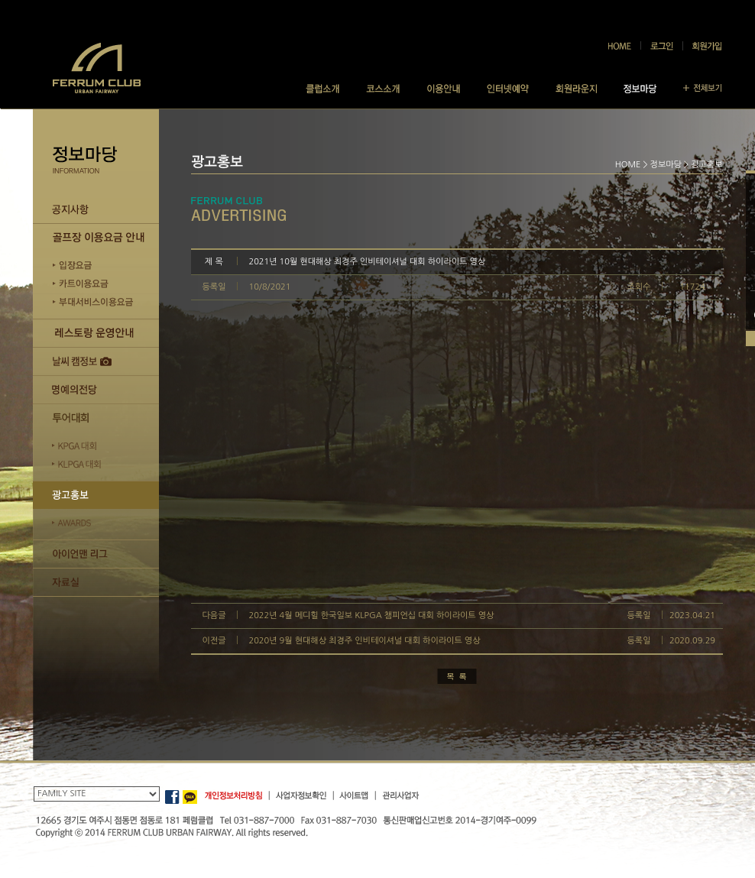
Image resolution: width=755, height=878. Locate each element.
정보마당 (666, 164)
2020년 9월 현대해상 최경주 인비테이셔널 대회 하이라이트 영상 (365, 641)
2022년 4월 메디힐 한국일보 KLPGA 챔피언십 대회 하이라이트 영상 (371, 615)
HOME (628, 164)
